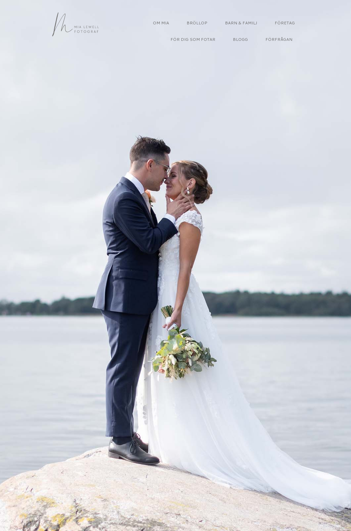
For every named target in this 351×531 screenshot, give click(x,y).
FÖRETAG (285, 23)
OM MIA (161, 23)
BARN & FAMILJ (241, 23)
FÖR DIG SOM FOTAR (192, 39)
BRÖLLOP (196, 23)
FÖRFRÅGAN (278, 39)
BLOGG (240, 39)
